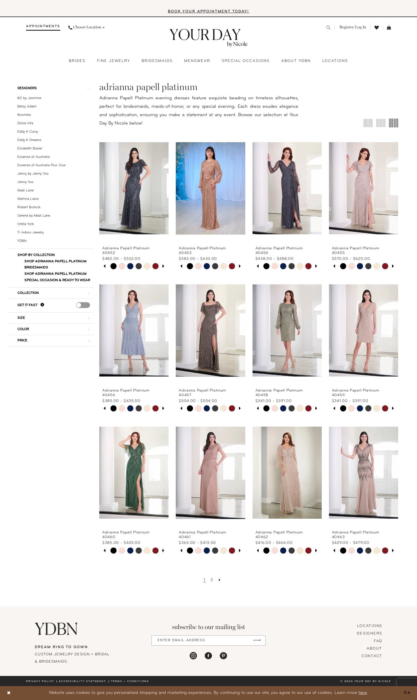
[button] (352, 27)
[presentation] (83, 305)
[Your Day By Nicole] (56, 628)
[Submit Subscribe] (257, 640)
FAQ (378, 641)
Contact (371, 656)
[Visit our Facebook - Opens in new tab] (208, 655)
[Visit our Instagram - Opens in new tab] (193, 655)
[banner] (208, 38)
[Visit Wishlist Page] (376, 27)
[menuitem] (43, 27)
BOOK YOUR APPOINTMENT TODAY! (208, 11)
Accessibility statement (82, 681)
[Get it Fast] (42, 305)
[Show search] (328, 27)
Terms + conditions (130, 681)
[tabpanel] (113, 266)
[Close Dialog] (8, 693)
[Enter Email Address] (208, 640)
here (363, 693)
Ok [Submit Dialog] (407, 693)
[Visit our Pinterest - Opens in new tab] (223, 655)
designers (369, 633)
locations (369, 626)
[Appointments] (43, 27)
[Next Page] (220, 580)
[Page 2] (212, 580)
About (374, 648)
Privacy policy (40, 681)
